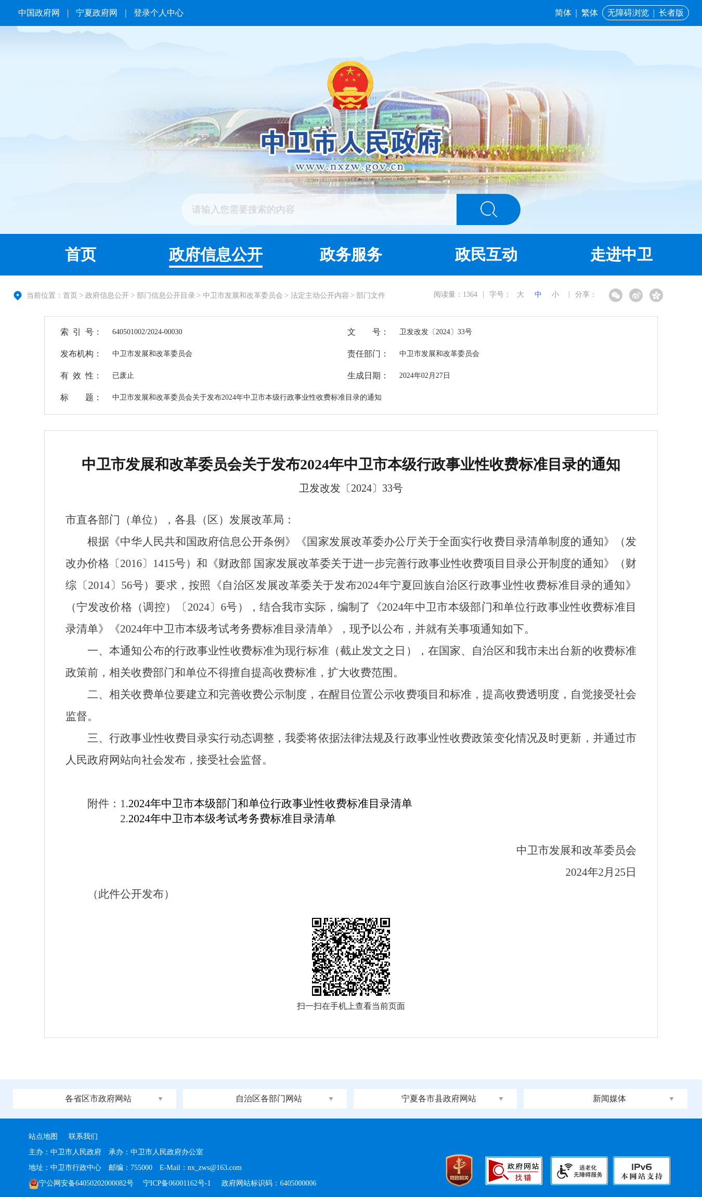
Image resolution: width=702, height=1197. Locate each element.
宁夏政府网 (97, 12)
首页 (80, 254)
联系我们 (83, 1136)
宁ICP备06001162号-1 (178, 1183)
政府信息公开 (216, 254)
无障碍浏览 (628, 12)
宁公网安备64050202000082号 (81, 1183)
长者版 (671, 12)
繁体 (589, 12)
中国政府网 (39, 12)
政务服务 (351, 254)
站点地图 (43, 1136)
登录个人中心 (159, 12)
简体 (563, 12)
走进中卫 (621, 254)
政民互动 (486, 254)
